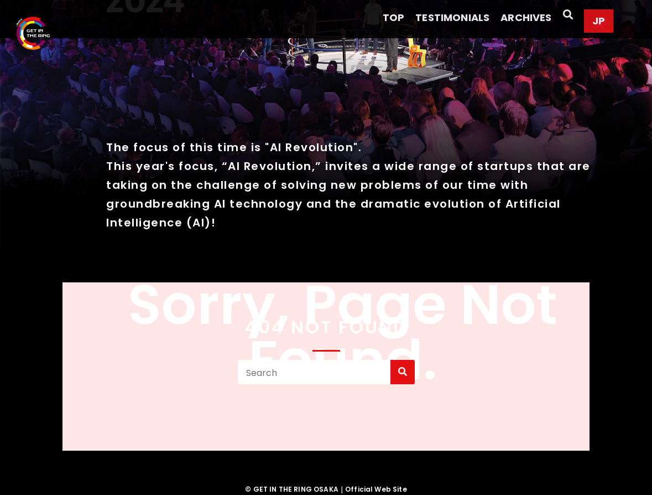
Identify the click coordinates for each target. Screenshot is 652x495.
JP (598, 21)
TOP (393, 17)
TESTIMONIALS (452, 17)
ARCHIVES (525, 17)
